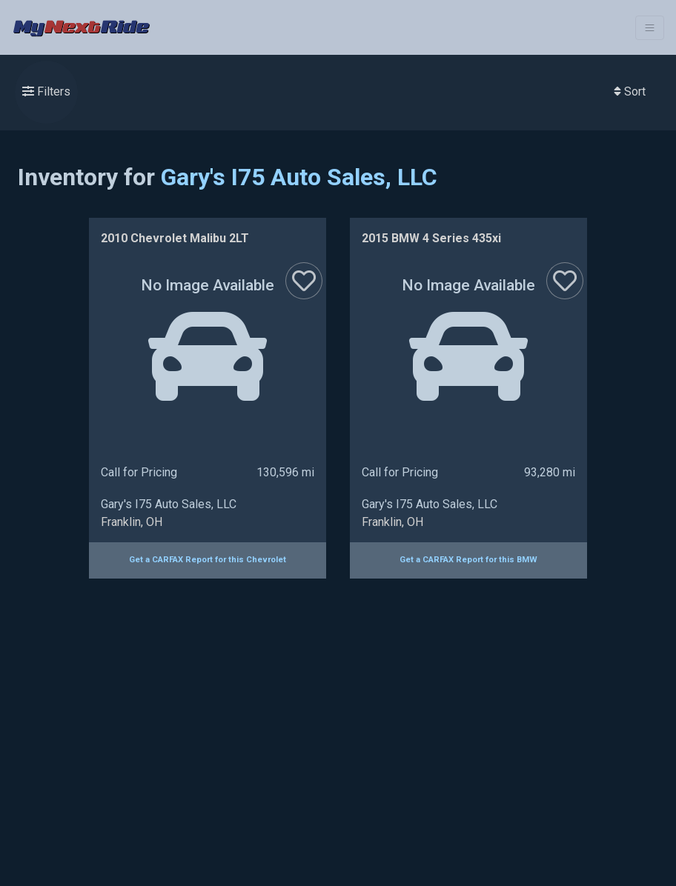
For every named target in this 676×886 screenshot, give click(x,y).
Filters (46, 91)
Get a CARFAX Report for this (207, 559)
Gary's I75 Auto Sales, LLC (299, 177)
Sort (630, 91)
